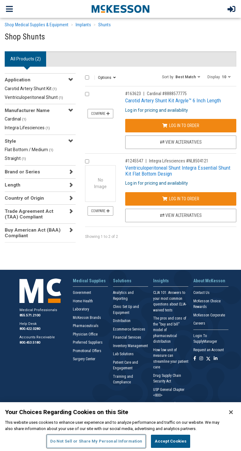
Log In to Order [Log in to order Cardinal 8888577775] (180, 125)
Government (82, 292)
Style (10, 141)
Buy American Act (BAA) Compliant (33, 232)
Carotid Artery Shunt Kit (31, 88)
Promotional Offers (87, 351)
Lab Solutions (123, 354)
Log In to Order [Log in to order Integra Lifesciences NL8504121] (180, 198)
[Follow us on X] (208, 359)
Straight (15, 158)
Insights (161, 280)
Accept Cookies (170, 441)
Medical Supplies (89, 280)
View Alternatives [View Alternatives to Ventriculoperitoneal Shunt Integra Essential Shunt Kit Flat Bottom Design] (181, 215)
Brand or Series (22, 172)
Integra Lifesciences (27, 127)
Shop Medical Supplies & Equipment (36, 24)
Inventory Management (130, 346)
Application (17, 80)
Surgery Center (84, 359)
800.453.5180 (29, 343)
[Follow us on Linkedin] (215, 359)
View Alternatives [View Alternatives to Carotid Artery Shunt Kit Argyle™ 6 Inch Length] (181, 142)
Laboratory (81, 309)
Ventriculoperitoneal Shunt (34, 97)
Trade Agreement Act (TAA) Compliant (29, 214)
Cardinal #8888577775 (167, 93)
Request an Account (208, 350)
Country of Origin (24, 198)
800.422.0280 (29, 329)
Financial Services (127, 337)
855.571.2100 (29, 315)
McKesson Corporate (209, 315)
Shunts (104, 24)
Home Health (83, 301)
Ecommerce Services (129, 329)
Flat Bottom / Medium (29, 149)
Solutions (122, 280)
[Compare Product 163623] (87, 94)
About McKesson (209, 280)
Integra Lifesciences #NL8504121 (178, 160)
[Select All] (87, 77)
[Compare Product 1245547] (87, 161)
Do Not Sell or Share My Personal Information (96, 441)
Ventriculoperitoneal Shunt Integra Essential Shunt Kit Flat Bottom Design (177, 171)
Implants (83, 24)
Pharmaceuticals (86, 326)
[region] (120, 426)
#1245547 (134, 160)
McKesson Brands (87, 317)
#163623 (133, 93)
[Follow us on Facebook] (194, 359)
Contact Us (201, 292)
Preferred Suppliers (88, 342)
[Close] (231, 412)
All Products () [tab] (25, 58)
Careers (199, 323)
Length (12, 185)
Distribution (122, 321)
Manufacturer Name (27, 110)
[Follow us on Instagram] (201, 359)
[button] (181, 76)
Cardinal (15, 118)
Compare (100, 113)
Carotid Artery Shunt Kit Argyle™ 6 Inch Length (173, 100)
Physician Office (85, 334)
